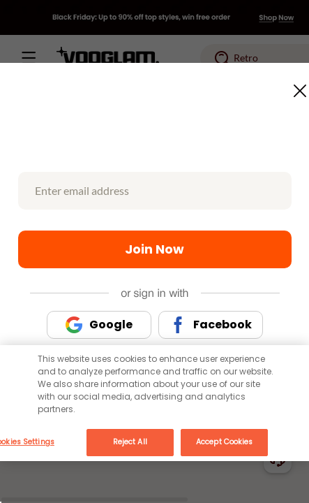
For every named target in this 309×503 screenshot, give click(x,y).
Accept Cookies (224, 442)
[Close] (290, 385)
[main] (154, 403)
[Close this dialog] (295, 86)
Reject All (130, 442)
